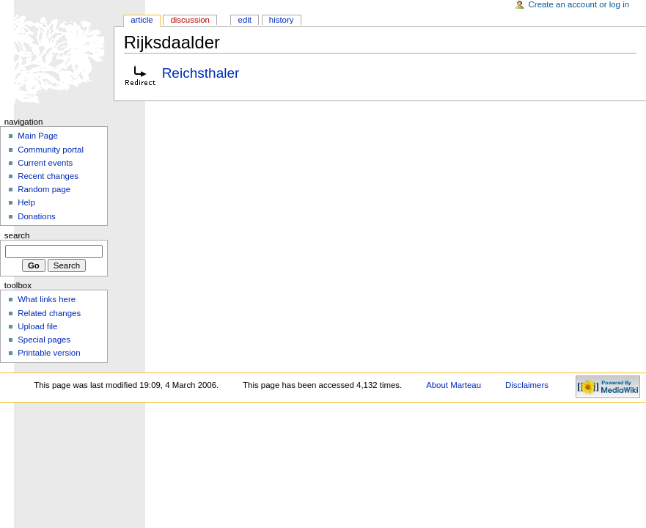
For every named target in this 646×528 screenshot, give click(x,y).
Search (17, 235)
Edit (245, 19)
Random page (44, 189)
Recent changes (48, 176)
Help (26, 202)
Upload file (37, 326)
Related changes (49, 313)
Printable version (49, 352)
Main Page (38, 135)
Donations (37, 216)
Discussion (189, 19)
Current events (45, 162)
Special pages (44, 339)
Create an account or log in (579, 4)
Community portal (51, 149)
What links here (47, 299)
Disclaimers (526, 385)
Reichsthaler (201, 73)
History (281, 19)
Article (142, 19)
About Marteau (453, 385)
